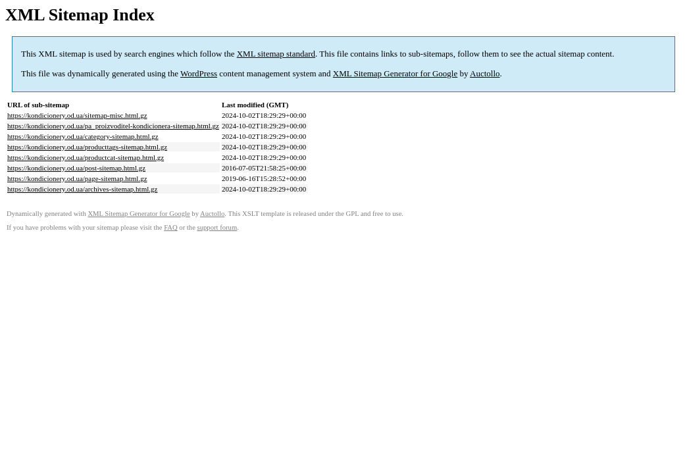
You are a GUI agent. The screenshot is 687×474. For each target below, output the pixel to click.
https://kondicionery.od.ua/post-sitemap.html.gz (76, 168)
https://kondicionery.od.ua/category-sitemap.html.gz (83, 136)
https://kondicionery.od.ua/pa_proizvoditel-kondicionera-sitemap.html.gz (113, 126)
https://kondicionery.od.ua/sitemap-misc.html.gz (77, 115)
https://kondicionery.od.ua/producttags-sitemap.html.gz (87, 147)
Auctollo (485, 73)
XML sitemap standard (276, 54)
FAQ (171, 227)
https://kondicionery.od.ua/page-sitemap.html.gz (77, 178)
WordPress (198, 73)
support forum (217, 227)
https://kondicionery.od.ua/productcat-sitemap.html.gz (85, 157)
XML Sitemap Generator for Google (395, 73)
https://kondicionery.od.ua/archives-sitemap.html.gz (82, 189)
